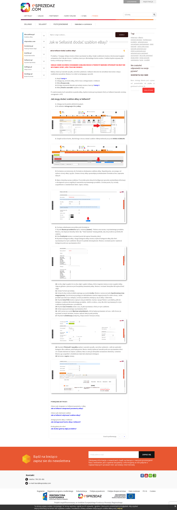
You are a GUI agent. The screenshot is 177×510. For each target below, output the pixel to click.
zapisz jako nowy (143, 46)
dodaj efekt (135, 58)
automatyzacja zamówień (139, 53)
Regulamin (41, 491)
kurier (141, 60)
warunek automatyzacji (138, 49)
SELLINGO (28, 24)
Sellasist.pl (33, 61)
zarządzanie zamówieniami (140, 44)
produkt (147, 60)
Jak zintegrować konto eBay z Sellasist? (66, 422)
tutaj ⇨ (97, 85)
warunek (133, 46)
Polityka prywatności (97, 491)
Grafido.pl (33, 54)
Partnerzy (53, 16)
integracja (134, 37)
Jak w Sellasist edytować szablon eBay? (65, 415)
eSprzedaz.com (29, 41)
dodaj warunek (144, 58)
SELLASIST (43, 24)
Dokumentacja (81, 491)
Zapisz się (146, 454)
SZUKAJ (121, 35)
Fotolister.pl (33, 47)
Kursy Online (70, 16)
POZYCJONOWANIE (61, 24)
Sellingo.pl (33, 68)
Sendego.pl (33, 75)
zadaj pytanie (148, 90)
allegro (140, 37)
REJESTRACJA (148, 2)
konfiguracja (147, 40)
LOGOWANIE (131, 2)
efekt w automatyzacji (138, 51)
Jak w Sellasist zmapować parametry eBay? (67, 408)
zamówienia (135, 60)
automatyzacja (143, 42)
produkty (134, 42)
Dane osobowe (134, 491)
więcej (119, 508)
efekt (151, 44)
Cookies (153, 491)
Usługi (40, 16)
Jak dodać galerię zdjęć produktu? (64, 429)
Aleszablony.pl (33, 35)
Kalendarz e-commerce (83, 24)
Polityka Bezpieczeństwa (117, 491)
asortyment (135, 55)
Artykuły (28, 16)
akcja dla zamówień (146, 55)
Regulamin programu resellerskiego (60, 491)
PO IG (145, 491)
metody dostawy (136, 40)
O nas (84, 16)
